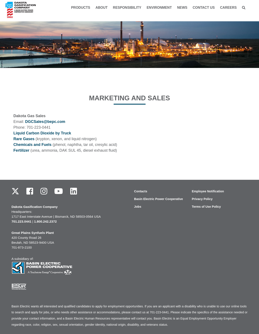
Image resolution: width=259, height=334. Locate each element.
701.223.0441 (21, 221)
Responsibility (127, 7)
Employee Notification (208, 191)
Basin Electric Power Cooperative (158, 199)
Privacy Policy (202, 199)
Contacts (140, 191)
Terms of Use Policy (206, 206)
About (102, 7)
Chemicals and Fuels (32, 145)
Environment (159, 7)
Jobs (137, 206)
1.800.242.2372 (45, 221)
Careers (228, 7)
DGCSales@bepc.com (45, 121)
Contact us (204, 7)
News (182, 7)
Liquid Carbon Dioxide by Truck (42, 133)
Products (80, 7)
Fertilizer (21, 150)
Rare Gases (23, 139)
